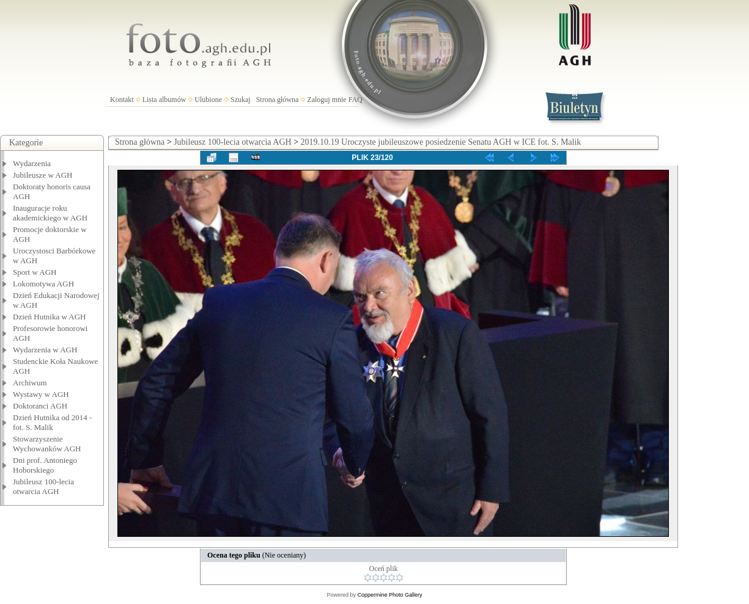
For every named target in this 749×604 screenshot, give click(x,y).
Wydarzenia (32, 163)
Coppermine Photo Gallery (389, 595)
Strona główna (277, 99)
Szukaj (241, 99)
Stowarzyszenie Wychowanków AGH (47, 443)
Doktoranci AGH (40, 405)
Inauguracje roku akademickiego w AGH (50, 212)
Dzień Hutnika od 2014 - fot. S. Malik (52, 422)
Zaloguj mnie (326, 99)
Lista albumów (164, 99)
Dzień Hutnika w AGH (49, 316)
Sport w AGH (35, 272)
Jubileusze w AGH (43, 175)
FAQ (356, 99)
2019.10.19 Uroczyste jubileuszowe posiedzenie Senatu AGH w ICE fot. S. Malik (441, 142)
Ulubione (208, 99)
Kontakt (122, 99)
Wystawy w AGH (41, 394)
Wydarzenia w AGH (45, 349)
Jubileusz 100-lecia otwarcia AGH (43, 486)
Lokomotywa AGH (43, 283)
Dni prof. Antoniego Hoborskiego (45, 465)
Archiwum (30, 382)
